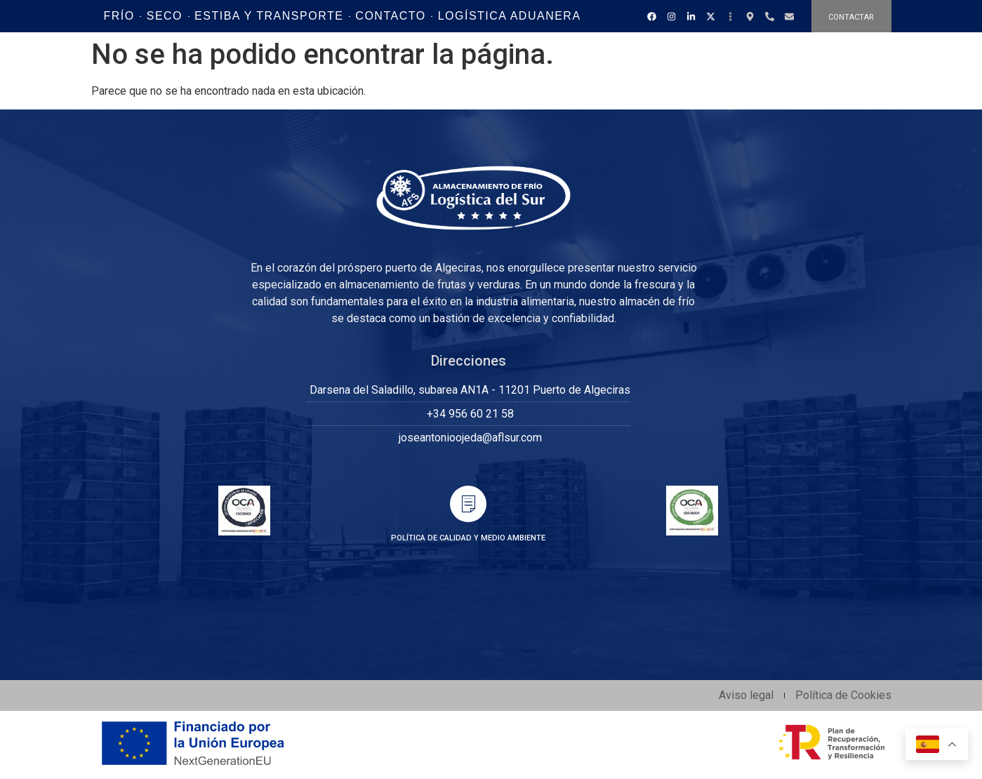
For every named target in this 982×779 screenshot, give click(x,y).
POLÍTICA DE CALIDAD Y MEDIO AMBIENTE (468, 537)
